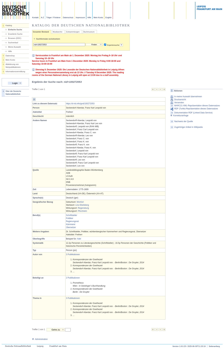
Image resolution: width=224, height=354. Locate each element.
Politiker (69, 218)
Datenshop (10, 56)
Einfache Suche (15, 30)
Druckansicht (180, 99)
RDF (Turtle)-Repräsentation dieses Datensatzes (196, 108)
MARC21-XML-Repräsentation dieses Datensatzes (197, 105)
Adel (79, 239)
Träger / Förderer (53, 17)
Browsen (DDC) (14, 38)
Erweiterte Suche (15, 34)
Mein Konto (98, 17)
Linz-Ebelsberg (82, 205)
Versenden (179, 102)
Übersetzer (71, 227)
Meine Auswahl (14, 47)
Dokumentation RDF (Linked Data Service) (193, 112)
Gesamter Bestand (41, 32)
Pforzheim (82, 211)
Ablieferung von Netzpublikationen (13, 65)
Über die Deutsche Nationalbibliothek (13, 92)
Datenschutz (68, 17)
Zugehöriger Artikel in (188, 127)
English (108, 17)
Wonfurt (80, 202)
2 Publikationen (73, 278)
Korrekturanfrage (179, 115)
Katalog (9, 25)
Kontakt (35, 17)
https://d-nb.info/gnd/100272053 (80, 103)
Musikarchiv (57, 32)
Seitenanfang (214, 346)
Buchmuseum (89, 32)
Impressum (80, 17)
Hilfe (89, 17)
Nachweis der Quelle (183, 121)
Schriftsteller (71, 215)
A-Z (42, 17)
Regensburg (83, 208)
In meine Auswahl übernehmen (188, 96)
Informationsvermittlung (15, 71)
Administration (40, 339)
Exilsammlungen (72, 32)
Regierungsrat (72, 221)
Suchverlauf (13, 43)
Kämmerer (70, 224)
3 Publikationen (73, 254)
